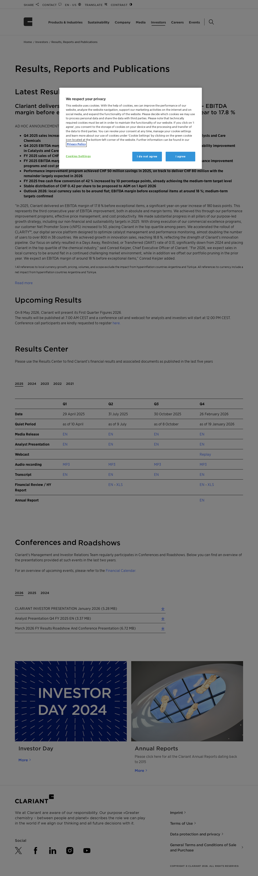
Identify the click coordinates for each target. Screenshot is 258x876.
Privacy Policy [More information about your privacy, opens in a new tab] (76, 144)
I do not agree (147, 156)
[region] (130, 128)
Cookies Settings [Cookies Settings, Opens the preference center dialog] (78, 156)
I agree (181, 156)
